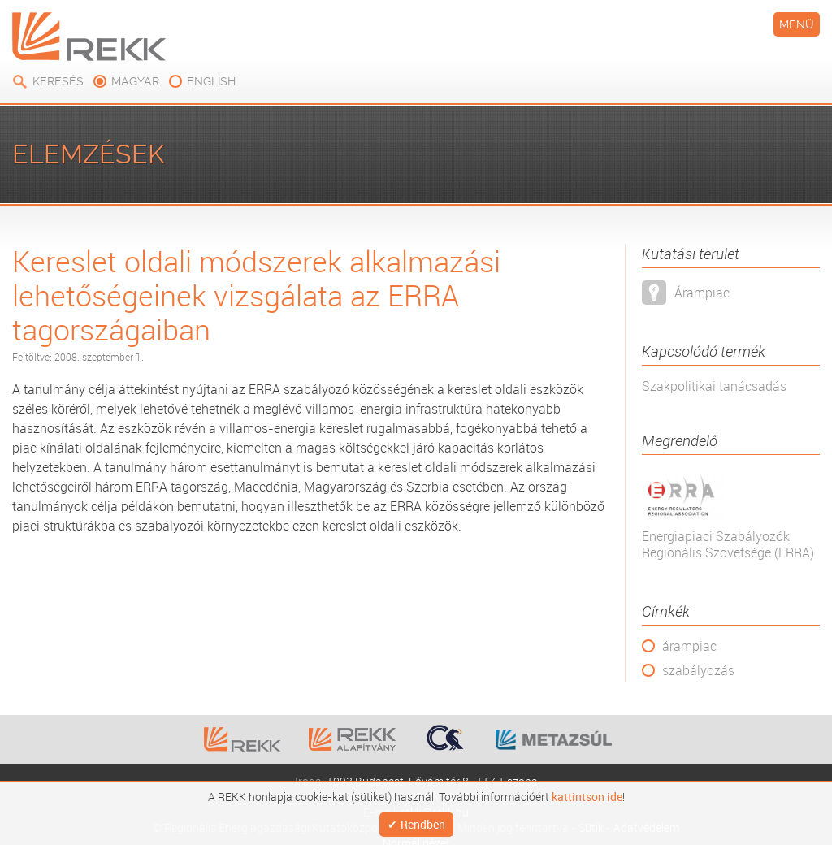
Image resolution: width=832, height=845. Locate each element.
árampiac (689, 646)
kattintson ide (587, 793)
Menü (796, 24)
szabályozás (698, 670)
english (211, 81)
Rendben (423, 822)
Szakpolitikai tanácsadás (714, 386)
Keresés (58, 81)
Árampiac (702, 292)
